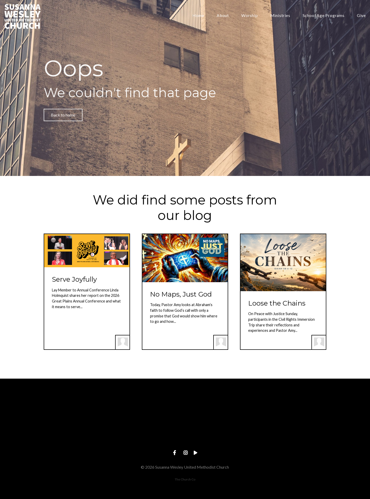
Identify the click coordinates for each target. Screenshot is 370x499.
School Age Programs (324, 15)
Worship (249, 15)
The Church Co (185, 479)
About (223, 15)
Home (198, 15)
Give (361, 15)
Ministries (280, 15)
